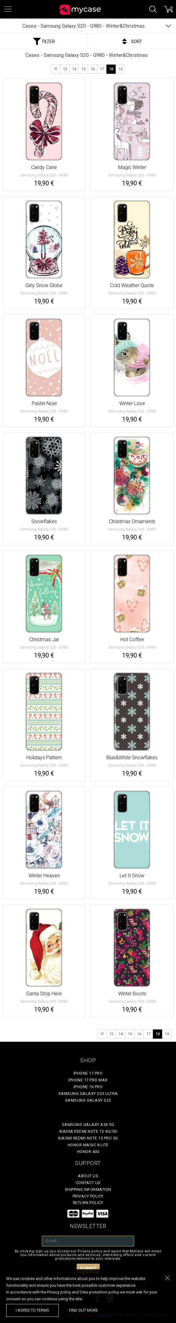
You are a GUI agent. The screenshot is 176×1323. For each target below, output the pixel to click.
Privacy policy (88, 1196)
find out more (83, 1310)
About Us (88, 1176)
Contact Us (88, 1182)
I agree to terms (32, 1310)
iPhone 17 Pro (88, 1073)
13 (65, 69)
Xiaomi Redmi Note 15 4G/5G (88, 1131)
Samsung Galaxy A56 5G (88, 1124)
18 (111, 69)
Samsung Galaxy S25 (88, 1100)
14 (74, 69)
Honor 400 (88, 1151)
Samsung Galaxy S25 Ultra (88, 1093)
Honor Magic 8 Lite (88, 1145)
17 (102, 69)
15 (83, 69)
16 (92, 69)
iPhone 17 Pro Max (88, 1080)
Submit (88, 1268)
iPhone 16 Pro (88, 1086)
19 (120, 69)
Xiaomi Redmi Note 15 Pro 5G (88, 1138)
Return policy (88, 1202)
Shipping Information (88, 1189)
